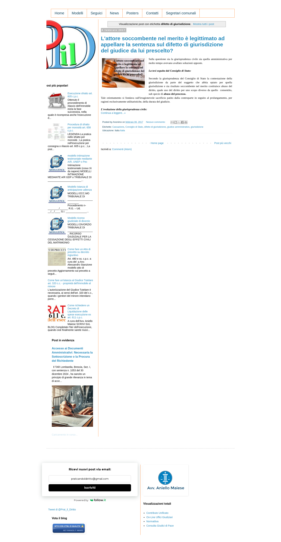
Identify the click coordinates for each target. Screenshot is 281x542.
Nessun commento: (156, 122)
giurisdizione (197, 127)
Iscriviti (90, 487)
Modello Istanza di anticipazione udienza (80, 188)
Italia (122, 130)
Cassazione (118, 127)
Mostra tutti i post (203, 23)
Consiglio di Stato (134, 127)
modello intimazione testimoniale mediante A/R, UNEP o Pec (80, 158)
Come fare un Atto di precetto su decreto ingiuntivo (79, 252)
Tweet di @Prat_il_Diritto (62, 509)
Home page (157, 143)
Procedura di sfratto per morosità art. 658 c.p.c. (79, 127)
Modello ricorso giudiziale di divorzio (79, 219)
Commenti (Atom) (122, 149)
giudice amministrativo (178, 127)
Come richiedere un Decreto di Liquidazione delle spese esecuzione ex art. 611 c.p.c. (79, 311)
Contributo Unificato (157, 512)
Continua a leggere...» (113, 112)
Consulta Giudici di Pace (160, 525)
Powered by (90, 500)
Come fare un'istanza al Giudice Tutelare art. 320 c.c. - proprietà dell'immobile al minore (70, 283)
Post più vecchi (222, 143)
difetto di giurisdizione (155, 127)
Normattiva (152, 521)
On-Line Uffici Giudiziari (159, 517)
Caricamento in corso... (65, 434)
